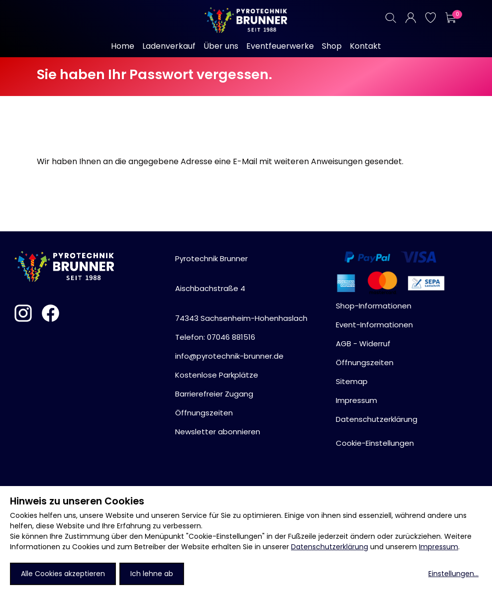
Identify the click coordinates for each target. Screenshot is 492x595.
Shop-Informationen (373, 305)
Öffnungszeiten (204, 412)
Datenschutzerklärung (329, 547)
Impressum (438, 547)
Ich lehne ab (151, 574)
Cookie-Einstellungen (375, 443)
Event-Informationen (374, 324)
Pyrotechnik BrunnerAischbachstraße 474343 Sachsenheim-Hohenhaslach (241, 288)
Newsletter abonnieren (217, 431)
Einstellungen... (453, 574)
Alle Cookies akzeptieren (63, 574)
